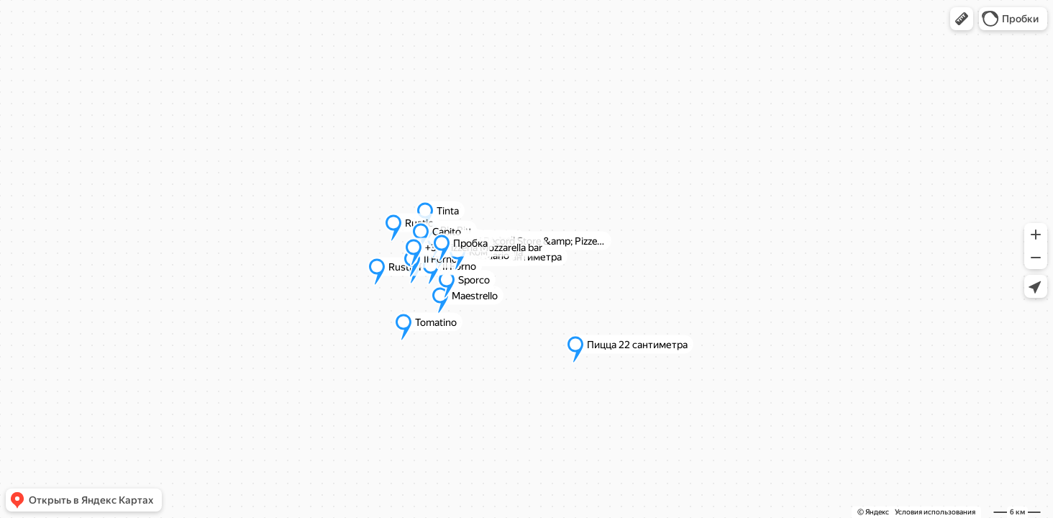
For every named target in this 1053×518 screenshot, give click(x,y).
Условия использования (935, 512)
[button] (961, 18)
